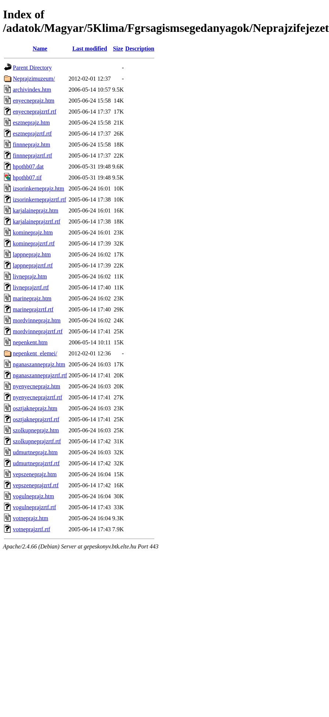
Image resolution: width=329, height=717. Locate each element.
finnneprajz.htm (31, 144)
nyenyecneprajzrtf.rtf (37, 397)
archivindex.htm (32, 89)
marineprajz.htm (32, 298)
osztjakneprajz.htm (35, 408)
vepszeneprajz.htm (35, 474)
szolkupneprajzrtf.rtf (37, 441)
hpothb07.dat (28, 166)
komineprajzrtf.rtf (34, 243)
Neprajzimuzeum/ (34, 78)
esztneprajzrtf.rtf (32, 133)
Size (118, 48)
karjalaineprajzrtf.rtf (36, 221)
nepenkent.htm (30, 342)
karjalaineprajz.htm (35, 210)
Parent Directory (32, 67)
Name (40, 48)
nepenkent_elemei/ (35, 353)
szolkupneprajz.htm (36, 430)
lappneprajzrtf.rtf (33, 265)
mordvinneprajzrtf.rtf (38, 331)
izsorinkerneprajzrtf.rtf (39, 199)
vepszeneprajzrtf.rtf (36, 485)
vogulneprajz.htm (33, 496)
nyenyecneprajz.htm (36, 386)
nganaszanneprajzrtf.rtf (40, 375)
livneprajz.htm (30, 276)
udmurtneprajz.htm (35, 452)
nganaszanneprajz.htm (39, 364)
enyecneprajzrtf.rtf (34, 111)
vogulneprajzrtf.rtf (34, 507)
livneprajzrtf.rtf (31, 287)
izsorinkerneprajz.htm (38, 188)
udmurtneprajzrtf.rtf (36, 463)
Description (139, 48)
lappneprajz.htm (32, 254)
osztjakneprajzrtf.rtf (36, 419)
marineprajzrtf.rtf (33, 309)
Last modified (89, 48)
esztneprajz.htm (31, 122)
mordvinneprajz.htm (37, 320)
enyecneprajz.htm (33, 100)
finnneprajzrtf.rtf (32, 155)
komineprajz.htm (33, 232)
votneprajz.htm (30, 518)
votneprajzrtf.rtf (31, 529)
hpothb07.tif (27, 177)
